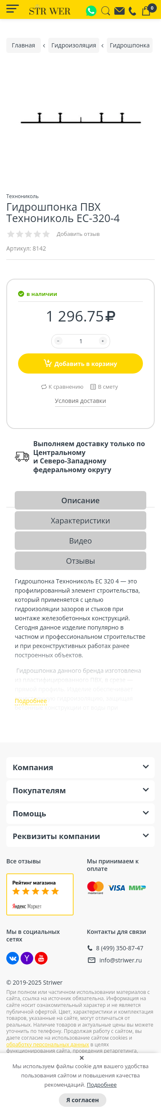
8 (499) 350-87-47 (120, 948)
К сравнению (66, 386)
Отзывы (80, 561)
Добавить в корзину (80, 363)
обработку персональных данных (47, 1044)
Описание (80, 500)
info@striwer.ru (121, 960)
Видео (80, 541)
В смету (108, 386)
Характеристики (80, 520)
